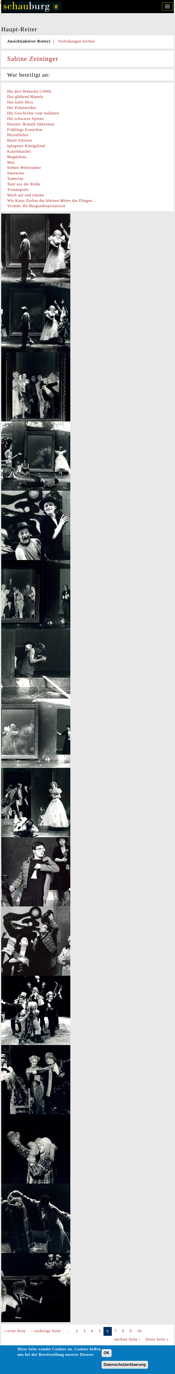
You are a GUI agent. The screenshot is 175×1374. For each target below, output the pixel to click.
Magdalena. (17, 157)
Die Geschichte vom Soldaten (33, 113)
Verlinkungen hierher (76, 41)
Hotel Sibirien (19, 140)
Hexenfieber (18, 135)
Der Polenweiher (21, 108)
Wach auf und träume (25, 195)
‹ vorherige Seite (46, 1331)
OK (106, 1356)
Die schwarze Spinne (25, 119)
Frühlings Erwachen (24, 130)
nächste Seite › (127, 1339)
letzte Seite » (157, 1339)
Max (11, 162)
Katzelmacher (19, 151)
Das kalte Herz (20, 102)
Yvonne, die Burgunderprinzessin (36, 206)
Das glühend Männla (25, 97)
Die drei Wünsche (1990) (29, 91)
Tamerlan (15, 179)
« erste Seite (15, 1331)
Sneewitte (15, 173)
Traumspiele (18, 190)
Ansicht (28, 41)
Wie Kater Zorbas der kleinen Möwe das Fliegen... (51, 201)
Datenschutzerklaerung (125, 1368)
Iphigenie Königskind (26, 146)
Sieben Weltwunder (24, 168)
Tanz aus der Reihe (24, 184)
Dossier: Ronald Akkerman (30, 124)
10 (139, 1331)
